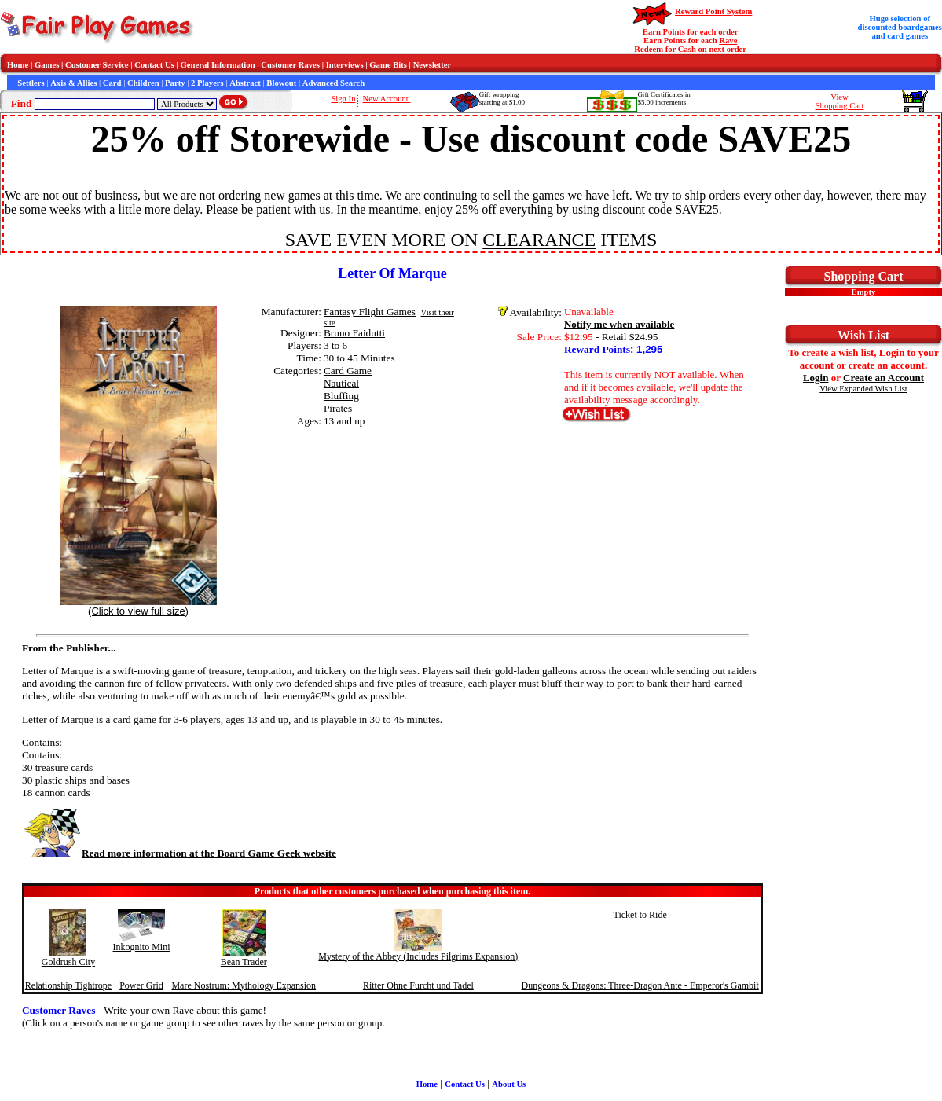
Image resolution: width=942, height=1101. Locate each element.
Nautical (341, 383)
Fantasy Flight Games (370, 311)
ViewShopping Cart (840, 101)
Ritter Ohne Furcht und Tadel (418, 985)
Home (17, 65)
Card (112, 83)
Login (816, 378)
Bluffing (341, 396)
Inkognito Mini (141, 946)
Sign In (343, 98)
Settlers (30, 83)
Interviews (345, 65)
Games (47, 65)
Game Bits (388, 65)
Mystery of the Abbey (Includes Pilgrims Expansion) (418, 956)
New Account (386, 98)
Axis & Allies (73, 83)
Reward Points (597, 349)
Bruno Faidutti (354, 333)
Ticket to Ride (640, 914)
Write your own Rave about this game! (185, 1010)
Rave (728, 40)
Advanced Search (333, 83)
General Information (218, 65)
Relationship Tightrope (68, 985)
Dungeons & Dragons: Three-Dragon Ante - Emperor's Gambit (640, 985)
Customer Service (97, 65)
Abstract (245, 83)
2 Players (207, 83)
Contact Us (154, 65)
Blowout (281, 83)
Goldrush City (68, 961)
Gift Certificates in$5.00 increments (663, 98)
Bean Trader (244, 961)
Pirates (338, 408)
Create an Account (883, 378)
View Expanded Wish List (863, 388)
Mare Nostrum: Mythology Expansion (243, 985)
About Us (509, 1084)
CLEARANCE (539, 239)
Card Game (348, 370)
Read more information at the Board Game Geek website (179, 853)
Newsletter (432, 65)
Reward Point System (713, 11)
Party (175, 83)
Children (143, 83)
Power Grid (141, 985)
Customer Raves (290, 65)
